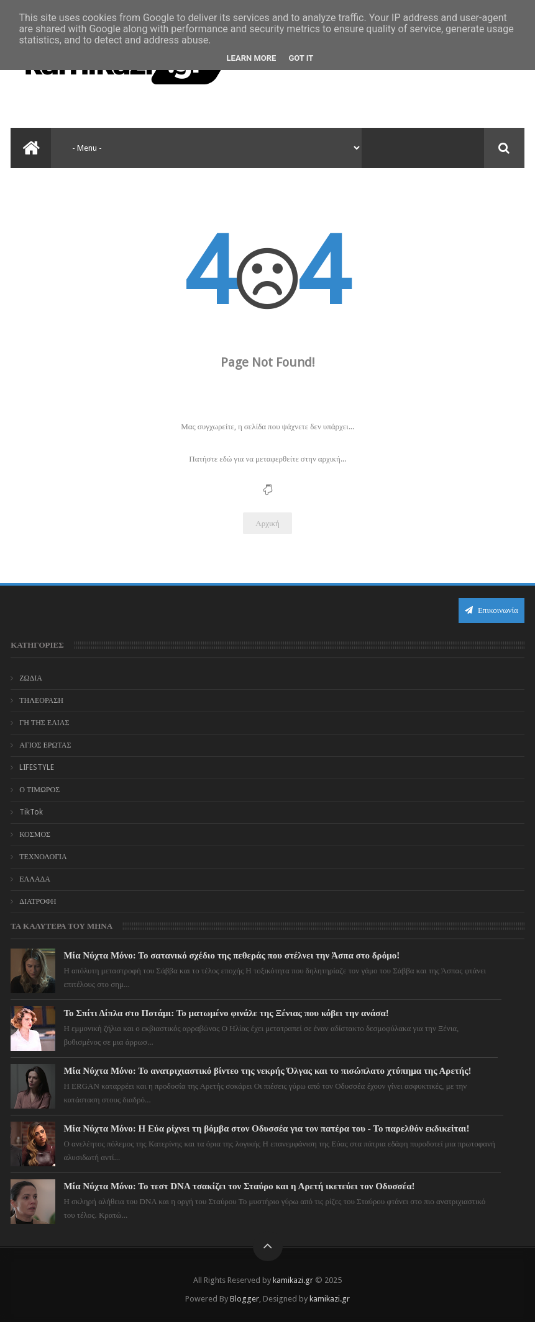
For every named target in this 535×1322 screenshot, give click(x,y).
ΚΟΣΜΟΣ (34, 834)
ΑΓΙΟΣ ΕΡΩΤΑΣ (45, 745)
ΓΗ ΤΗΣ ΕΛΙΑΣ (44, 722)
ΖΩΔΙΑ (30, 678)
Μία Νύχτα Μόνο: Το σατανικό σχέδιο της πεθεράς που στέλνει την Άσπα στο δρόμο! (231, 955)
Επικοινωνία (491, 610)
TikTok (31, 812)
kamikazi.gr (293, 1280)
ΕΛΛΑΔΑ (34, 879)
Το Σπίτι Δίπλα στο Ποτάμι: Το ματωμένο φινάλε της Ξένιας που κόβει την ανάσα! (225, 1013)
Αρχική (267, 523)
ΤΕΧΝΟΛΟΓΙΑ (43, 856)
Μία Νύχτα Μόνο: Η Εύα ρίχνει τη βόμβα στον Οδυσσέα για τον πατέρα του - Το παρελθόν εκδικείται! (266, 1128)
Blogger (244, 1298)
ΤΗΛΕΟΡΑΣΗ (41, 700)
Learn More (252, 58)
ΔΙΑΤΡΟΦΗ (37, 901)
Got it (300, 58)
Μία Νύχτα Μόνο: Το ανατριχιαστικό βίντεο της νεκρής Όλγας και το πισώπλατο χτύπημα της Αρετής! (267, 1071)
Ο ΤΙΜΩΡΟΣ (39, 789)
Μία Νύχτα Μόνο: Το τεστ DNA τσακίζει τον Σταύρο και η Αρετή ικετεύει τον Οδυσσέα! (238, 1186)
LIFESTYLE (36, 767)
